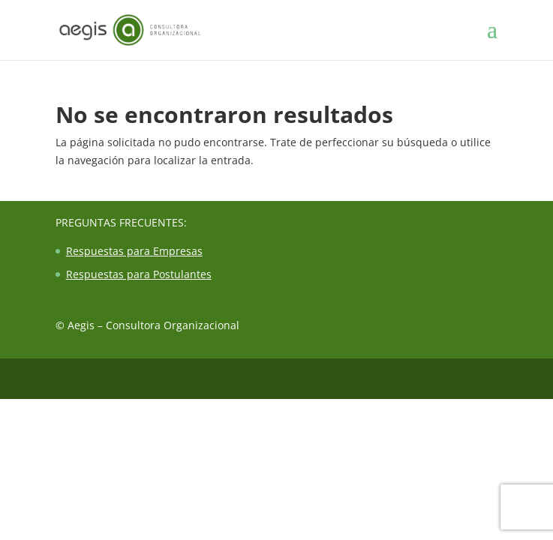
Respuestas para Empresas (134, 251)
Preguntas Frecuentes (120, 222)
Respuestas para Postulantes (139, 274)
